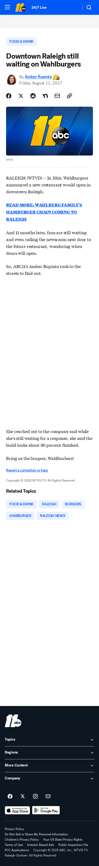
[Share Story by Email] (57, 95)
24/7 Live (38, 7)
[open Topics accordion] (49, 740)
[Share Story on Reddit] (33, 95)
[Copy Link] (69, 95)
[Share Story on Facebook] (8, 95)
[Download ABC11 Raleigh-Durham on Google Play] (46, 810)
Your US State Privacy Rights (63, 839)
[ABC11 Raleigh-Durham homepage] (20, 7)
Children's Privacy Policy (22, 839)
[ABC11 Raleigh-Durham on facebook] (10, 796)
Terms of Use (14, 844)
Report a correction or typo (27, 470)
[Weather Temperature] (72, 7)
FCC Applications (17, 850)
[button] (7, 7)
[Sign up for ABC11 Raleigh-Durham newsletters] (48, 796)
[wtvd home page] (13, 720)
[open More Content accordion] (49, 766)
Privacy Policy (14, 829)
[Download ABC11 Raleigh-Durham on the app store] (17, 810)
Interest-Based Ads (40, 844)
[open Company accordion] (49, 778)
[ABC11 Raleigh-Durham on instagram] (35, 796)
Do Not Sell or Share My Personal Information (36, 834)
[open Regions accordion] (49, 753)
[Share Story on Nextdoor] (45, 95)
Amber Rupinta (38, 77)
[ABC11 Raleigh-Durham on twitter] (22, 796)
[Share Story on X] (20, 95)
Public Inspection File (73, 844)
